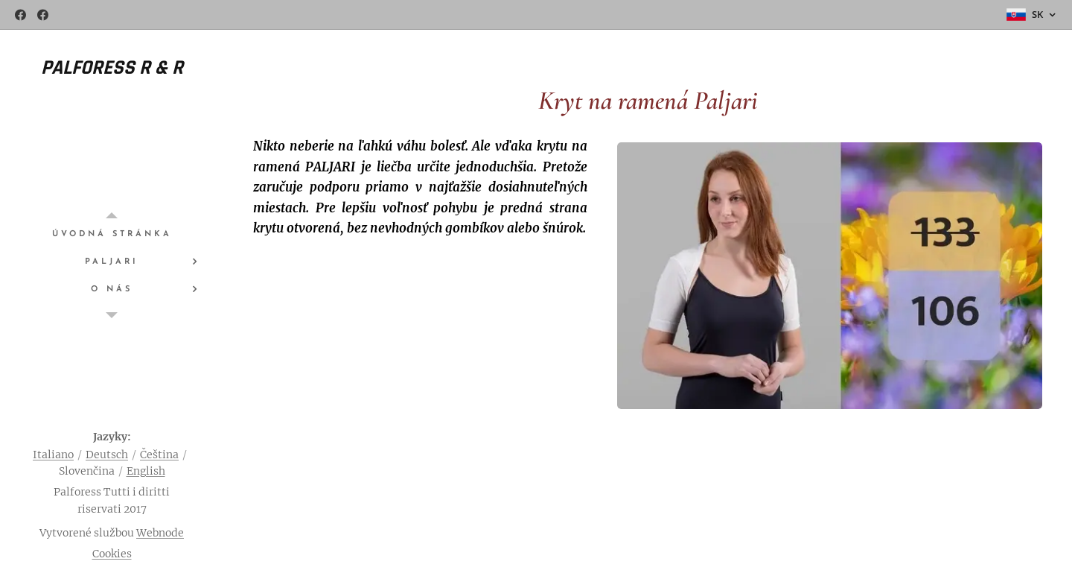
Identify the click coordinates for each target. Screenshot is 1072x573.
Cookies (112, 553)
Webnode (160, 532)
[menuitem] (111, 234)
